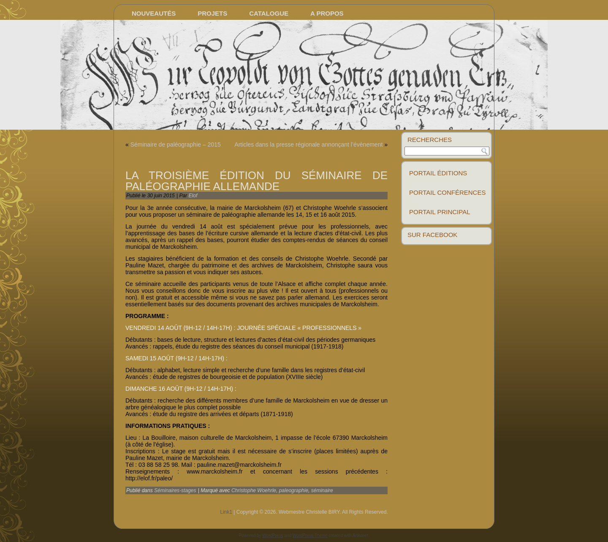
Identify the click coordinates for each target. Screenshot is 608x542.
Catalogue (268, 13)
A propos (327, 13)
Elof (193, 196)
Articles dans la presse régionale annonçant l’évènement (308, 144)
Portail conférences (447, 192)
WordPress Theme (310, 535)
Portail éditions (438, 173)
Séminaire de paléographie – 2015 (175, 144)
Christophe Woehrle (253, 490)
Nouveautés (154, 13)
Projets (212, 13)
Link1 (226, 512)
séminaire (322, 490)
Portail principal (439, 211)
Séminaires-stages (175, 490)
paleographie (293, 490)
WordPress (272, 535)
